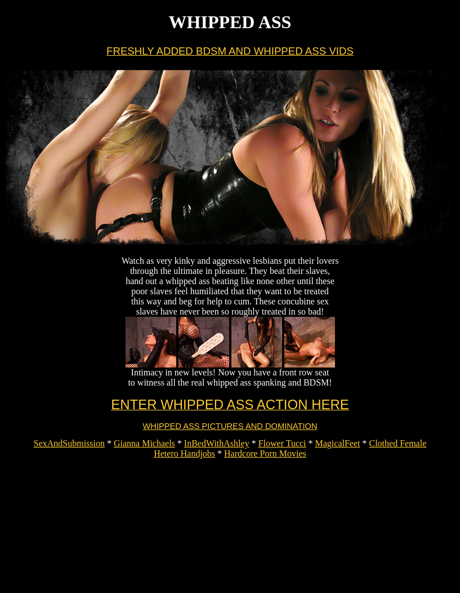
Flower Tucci (282, 443)
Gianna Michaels (144, 443)
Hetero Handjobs (184, 453)
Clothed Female (398, 443)
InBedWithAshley (216, 443)
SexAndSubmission (69, 443)
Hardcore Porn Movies (265, 453)
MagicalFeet (337, 443)
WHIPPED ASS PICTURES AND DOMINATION (230, 426)
